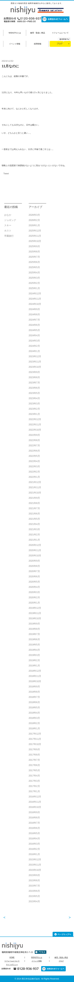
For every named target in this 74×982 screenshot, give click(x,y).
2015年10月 (35, 870)
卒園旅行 (9, 235)
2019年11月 (35, 613)
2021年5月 (34, 518)
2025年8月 (34, 251)
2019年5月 (34, 644)
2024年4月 (34, 335)
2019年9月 (34, 623)
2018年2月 (34, 723)
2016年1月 (34, 854)
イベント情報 (14, 44)
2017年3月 (34, 780)
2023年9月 (34, 372)
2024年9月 (34, 309)
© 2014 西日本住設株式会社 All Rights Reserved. (37, 979)
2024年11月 (35, 298)
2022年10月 (35, 429)
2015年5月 (34, 896)
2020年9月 (34, 560)
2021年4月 (34, 524)
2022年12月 (35, 419)
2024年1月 (34, 351)
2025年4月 (34, 272)
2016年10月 (35, 807)
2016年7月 (34, 822)
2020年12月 (35, 545)
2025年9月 (34, 246)
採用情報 (37, 44)
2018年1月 (34, 728)
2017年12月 (35, 733)
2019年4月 (34, 649)
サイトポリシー (12, 964)
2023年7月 (34, 382)
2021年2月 (34, 534)
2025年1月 (34, 288)
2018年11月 (35, 676)
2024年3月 (34, 340)
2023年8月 (34, 377)
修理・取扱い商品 (37, 33)
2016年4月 (34, 838)
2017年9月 (34, 749)
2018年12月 (35, 670)
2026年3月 (34, 215)
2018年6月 (34, 702)
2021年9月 (34, 497)
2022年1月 (34, 477)
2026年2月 (34, 220)
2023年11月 (35, 361)
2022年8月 (34, 440)
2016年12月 (35, 796)
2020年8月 (34, 566)
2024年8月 (34, 314)
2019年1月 (34, 665)
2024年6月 (34, 325)
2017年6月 (34, 765)
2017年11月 (35, 739)
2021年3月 (34, 529)
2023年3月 (34, 403)
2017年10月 (35, 744)
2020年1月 (34, 602)
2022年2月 (34, 471)
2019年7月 (34, 634)
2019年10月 (35, 618)
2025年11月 (35, 235)
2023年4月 (34, 398)
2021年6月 (34, 513)
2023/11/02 (7, 61)
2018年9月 (34, 686)
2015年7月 (34, 885)
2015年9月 (34, 875)
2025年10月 (35, 241)
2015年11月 (35, 864)
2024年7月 (34, 319)
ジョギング (10, 220)
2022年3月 (34, 466)
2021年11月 (35, 487)
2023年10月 (35, 366)
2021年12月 (35, 482)
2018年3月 (34, 718)
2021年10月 (35, 492)
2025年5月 (34, 267)
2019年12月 (35, 608)
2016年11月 (35, 801)
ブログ (61, 961)
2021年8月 (34, 503)
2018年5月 (34, 707)
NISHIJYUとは (15, 33)
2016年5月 (34, 833)
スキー (7, 225)
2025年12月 (35, 230)
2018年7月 (34, 697)
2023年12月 (35, 356)
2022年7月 (34, 445)
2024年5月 (34, 330)
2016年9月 (34, 812)
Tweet (6, 173)
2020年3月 (34, 592)
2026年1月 (34, 225)
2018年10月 (35, 681)
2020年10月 (35, 555)
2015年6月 (34, 891)
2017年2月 (34, 786)
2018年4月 (34, 712)
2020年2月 (34, 597)
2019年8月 (34, 629)
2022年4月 (34, 461)
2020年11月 (35, 550)
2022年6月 (34, 450)
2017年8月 (34, 754)
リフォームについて (60, 33)
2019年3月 (34, 655)
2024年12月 (35, 293)
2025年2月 (34, 283)
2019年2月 (34, 660)
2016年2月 (34, 849)
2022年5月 (34, 456)
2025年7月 (34, 256)
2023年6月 (34, 387)
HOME (11, 957)
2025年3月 (34, 277)
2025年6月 (34, 262)
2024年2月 (34, 346)
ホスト (7, 230)
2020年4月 (34, 587)
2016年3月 (34, 843)
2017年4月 (34, 775)
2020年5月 (34, 581)
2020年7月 (34, 571)
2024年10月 (35, 304)
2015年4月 (34, 901)
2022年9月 (34, 435)
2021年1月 (34, 539)
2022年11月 (35, 424)
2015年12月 (35, 859)
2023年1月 (34, 414)
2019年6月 (34, 639)
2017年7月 (34, 760)
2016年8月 (34, 817)
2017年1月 (34, 791)
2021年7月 (34, 508)
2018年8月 (34, 691)
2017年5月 (34, 770)
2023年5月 (34, 393)
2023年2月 (34, 408)
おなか (7, 215)
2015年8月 (34, 880)
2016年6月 (34, 828)
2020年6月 (34, 576)
